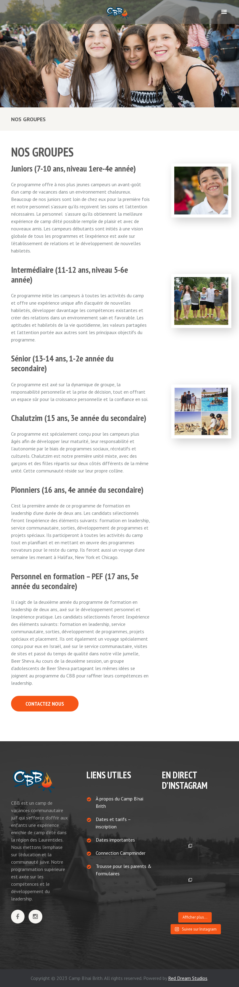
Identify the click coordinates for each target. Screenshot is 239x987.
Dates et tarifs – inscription (113, 823)
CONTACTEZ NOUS (44, 703)
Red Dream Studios (187, 978)
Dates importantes (115, 840)
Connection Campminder (120, 853)
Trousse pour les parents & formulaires (124, 870)
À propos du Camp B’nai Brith (119, 802)
